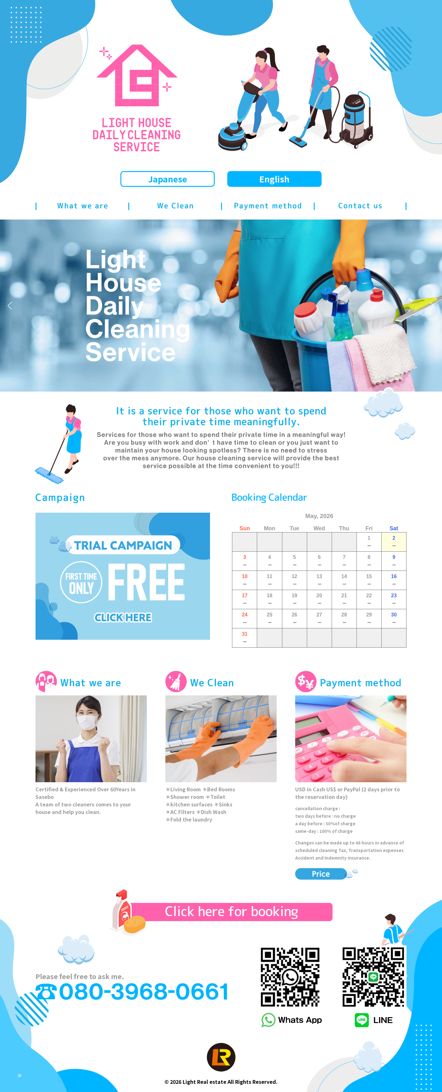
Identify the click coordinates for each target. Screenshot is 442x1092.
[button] (10, 306)
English (274, 179)
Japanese (167, 179)
